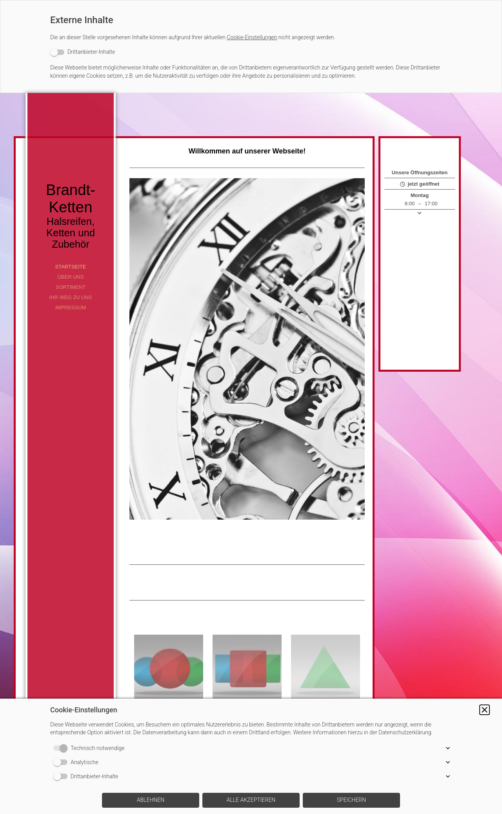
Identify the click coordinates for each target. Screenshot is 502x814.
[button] (484, 710)
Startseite (70, 267)
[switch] (82, 52)
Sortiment (70, 287)
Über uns (70, 277)
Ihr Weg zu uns (70, 297)
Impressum (70, 307)
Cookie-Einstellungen (252, 37)
